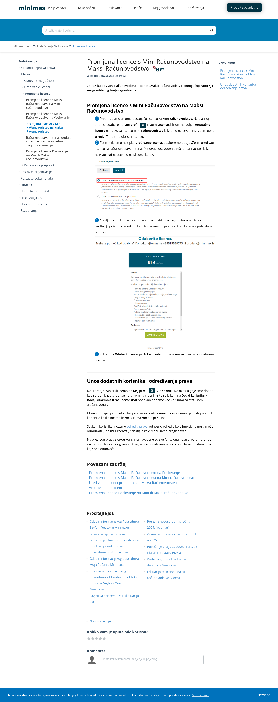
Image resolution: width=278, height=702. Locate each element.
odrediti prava (137, 426)
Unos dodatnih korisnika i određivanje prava (239, 86)
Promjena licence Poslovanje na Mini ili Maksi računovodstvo (47, 155)
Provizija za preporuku (40, 165)
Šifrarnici (26, 185)
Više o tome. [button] (200, 695)
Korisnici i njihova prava (37, 68)
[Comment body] (152, 659)
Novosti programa (33, 204)
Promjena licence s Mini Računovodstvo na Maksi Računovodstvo (44, 127)
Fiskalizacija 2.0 (31, 198)
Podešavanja (45, 46)
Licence (63, 46)
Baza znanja (28, 211)
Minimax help (22, 46)
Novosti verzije (103, 621)
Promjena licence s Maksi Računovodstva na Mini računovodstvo (44, 104)
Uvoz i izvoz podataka (35, 191)
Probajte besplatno (245, 7)
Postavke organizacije (36, 172)
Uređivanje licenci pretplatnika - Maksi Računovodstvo (133, 482)
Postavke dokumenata (36, 178)
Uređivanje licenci (37, 87)
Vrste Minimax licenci (106, 487)
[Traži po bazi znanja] (125, 30)
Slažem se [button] (264, 695)
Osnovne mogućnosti (39, 81)
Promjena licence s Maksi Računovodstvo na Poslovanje (48, 116)
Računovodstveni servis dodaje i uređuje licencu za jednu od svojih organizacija (48, 141)
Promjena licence (84, 46)
